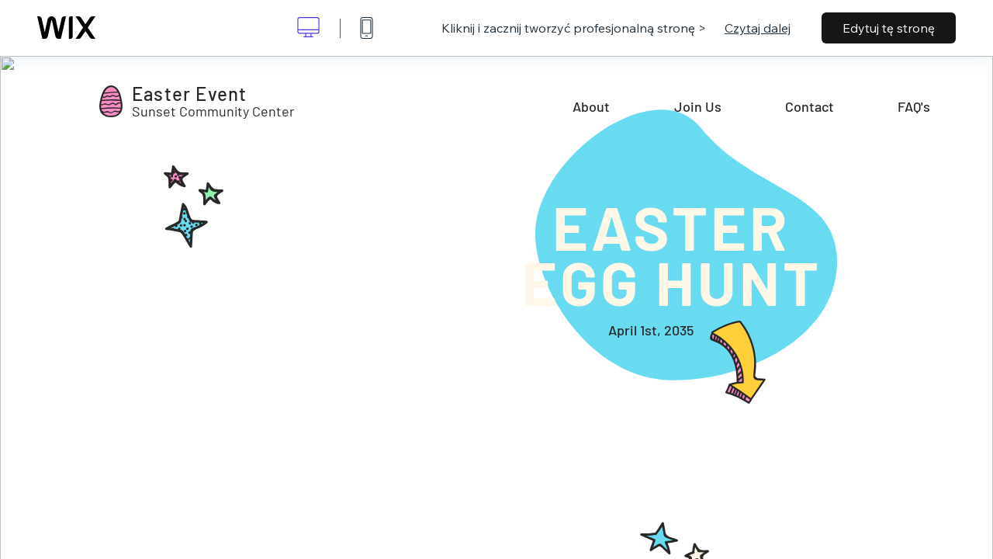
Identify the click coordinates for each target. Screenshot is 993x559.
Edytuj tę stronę (888, 28)
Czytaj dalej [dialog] (758, 28)
